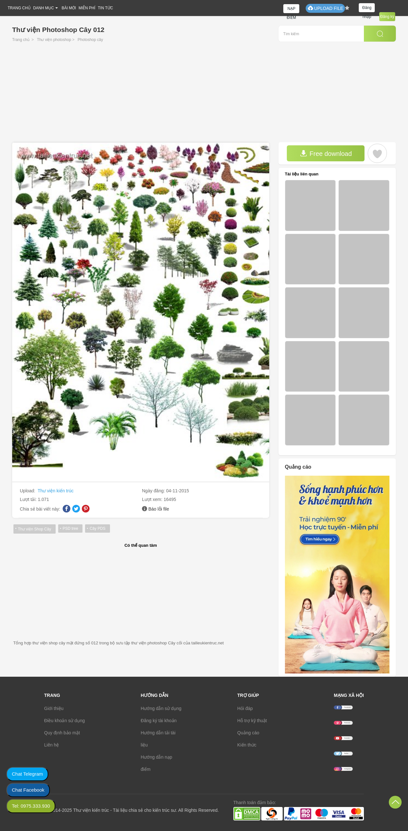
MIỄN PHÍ (87, 8)
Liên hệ (51, 744)
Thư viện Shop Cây (34, 529)
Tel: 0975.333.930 (31, 806)
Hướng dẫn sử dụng (161, 708)
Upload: (28, 490)
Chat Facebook (28, 790)
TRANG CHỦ (19, 8)
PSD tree (70, 528)
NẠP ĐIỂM (291, 9)
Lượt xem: (153, 499)
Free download (326, 153)
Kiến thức (246, 744)
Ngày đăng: (154, 490)
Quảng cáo (248, 732)
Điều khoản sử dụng (64, 720)
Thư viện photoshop (54, 39)
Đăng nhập (367, 8)
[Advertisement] (204, 94)
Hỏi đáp (245, 708)
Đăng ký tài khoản (159, 720)
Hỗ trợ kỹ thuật (252, 720)
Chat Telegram (27, 774)
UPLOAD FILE (325, 8)
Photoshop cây (90, 39)
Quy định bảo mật (62, 732)
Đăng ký (387, 16)
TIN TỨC (105, 8)
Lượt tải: (29, 499)
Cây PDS (97, 528)
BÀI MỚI (69, 8)
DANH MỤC (43, 8)
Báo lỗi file (158, 509)
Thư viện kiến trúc (56, 490)
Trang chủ (20, 39)
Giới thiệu (54, 708)
